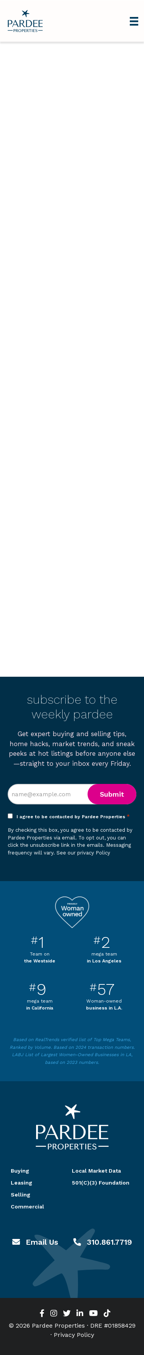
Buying (20, 1171)
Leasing (21, 1183)
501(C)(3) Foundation (100, 1183)
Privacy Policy (74, 1334)
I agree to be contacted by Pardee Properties (73, 817)
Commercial (27, 1206)
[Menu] (134, 21)
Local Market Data (96, 1171)
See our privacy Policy (83, 853)
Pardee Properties (25, 21)
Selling (20, 1195)
